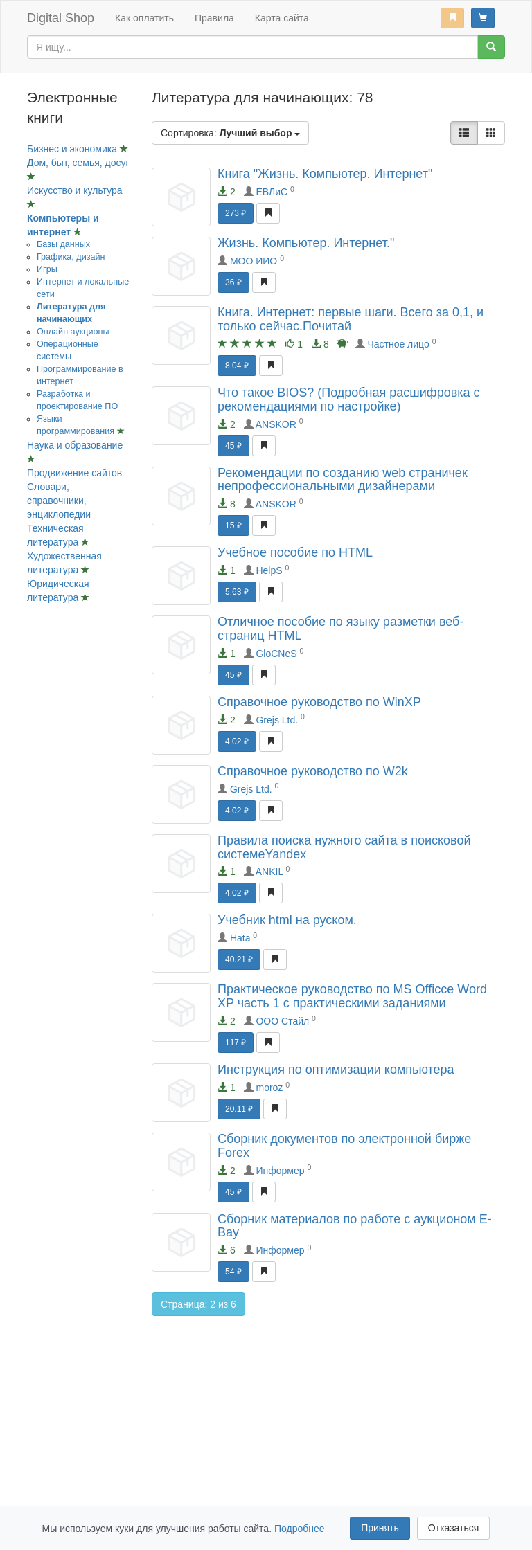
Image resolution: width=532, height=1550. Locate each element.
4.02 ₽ (237, 741)
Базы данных (63, 244)
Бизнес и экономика (73, 148)
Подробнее (299, 1528)
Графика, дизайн (71, 257)
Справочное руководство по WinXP (319, 702)
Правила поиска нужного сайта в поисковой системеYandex (344, 847)
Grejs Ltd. (277, 720)
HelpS (269, 570)
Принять (380, 1527)
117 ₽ (235, 1042)
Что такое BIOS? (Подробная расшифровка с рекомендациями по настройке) (349, 399)
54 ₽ (233, 1272)
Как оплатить (144, 18)
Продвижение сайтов (74, 472)
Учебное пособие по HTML (295, 552)
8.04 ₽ (237, 365)
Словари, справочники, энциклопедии (59, 500)
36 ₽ (233, 282)
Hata (240, 938)
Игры (47, 269)
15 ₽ (233, 525)
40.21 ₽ (239, 959)
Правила (214, 18)
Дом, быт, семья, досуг (78, 162)
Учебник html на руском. (287, 920)
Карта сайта (282, 18)
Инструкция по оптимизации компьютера (336, 1069)
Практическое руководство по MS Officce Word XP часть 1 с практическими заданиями (352, 996)
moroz (269, 1087)
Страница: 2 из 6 (198, 1304)
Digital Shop (60, 18)
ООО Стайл (282, 1021)
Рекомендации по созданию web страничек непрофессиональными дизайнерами (343, 480)
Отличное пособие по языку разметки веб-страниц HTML (340, 628)
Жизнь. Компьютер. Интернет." (306, 243)
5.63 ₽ (237, 592)
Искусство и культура (75, 190)
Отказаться (453, 1527)
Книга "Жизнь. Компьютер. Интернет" (325, 174)
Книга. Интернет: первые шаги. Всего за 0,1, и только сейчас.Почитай (351, 319)
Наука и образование (75, 445)
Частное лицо (398, 344)
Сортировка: (230, 132)
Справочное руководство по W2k (313, 771)
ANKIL (269, 871)
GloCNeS (276, 653)
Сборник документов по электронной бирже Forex (344, 1146)
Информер (280, 1170)
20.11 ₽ (239, 1109)
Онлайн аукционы (73, 331)
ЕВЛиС (271, 191)
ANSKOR (276, 424)
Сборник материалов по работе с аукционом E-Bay (355, 1226)
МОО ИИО (253, 261)
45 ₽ (233, 446)
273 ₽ (235, 213)
